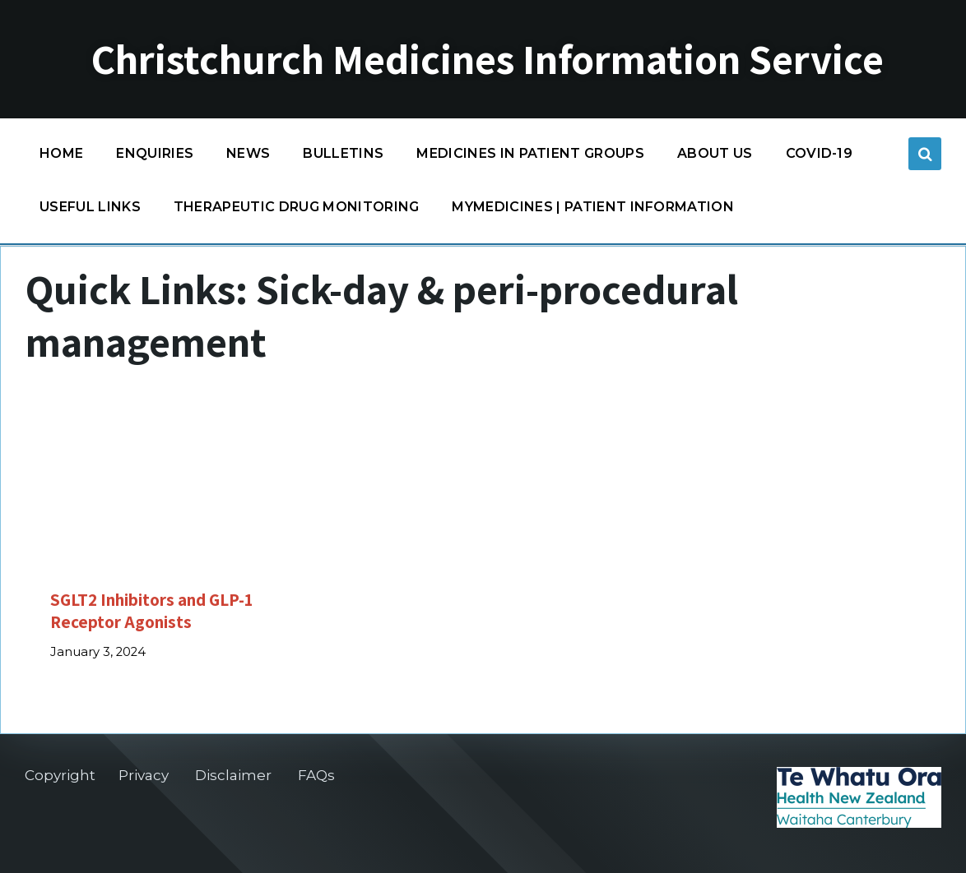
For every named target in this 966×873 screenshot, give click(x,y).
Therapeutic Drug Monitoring (297, 207)
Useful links (90, 207)
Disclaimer (233, 775)
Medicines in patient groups (530, 157)
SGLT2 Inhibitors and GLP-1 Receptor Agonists (151, 610)
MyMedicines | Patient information (593, 207)
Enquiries (154, 153)
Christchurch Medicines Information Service (487, 59)
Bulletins (343, 153)
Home (61, 153)
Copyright (60, 775)
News (248, 153)
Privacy (143, 775)
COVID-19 (819, 157)
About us (715, 153)
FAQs (316, 775)
